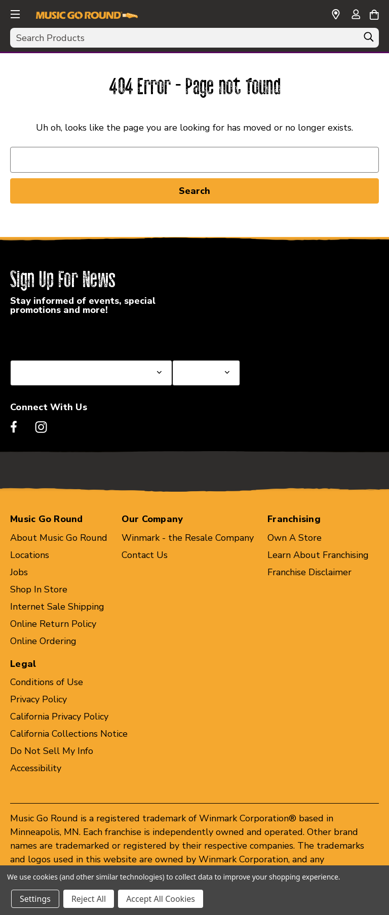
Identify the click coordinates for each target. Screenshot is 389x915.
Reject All (88, 898)
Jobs (19, 572)
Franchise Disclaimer (309, 572)
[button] (14, 12)
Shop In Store (38, 589)
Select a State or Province (64, 336)
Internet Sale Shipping (57, 607)
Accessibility (35, 768)
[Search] (369, 39)
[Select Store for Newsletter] (206, 373)
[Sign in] (355, 15)
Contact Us (145, 555)
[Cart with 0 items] (374, 13)
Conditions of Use (46, 682)
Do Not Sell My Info (51, 751)
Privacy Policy (38, 699)
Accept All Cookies (160, 898)
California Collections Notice (69, 734)
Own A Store (294, 538)
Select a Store (202, 336)
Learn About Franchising (318, 555)
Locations (29, 555)
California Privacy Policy (59, 716)
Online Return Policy (53, 624)
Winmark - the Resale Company (188, 538)
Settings (35, 898)
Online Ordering (43, 641)
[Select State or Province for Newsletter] (91, 373)
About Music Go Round (58, 538)
